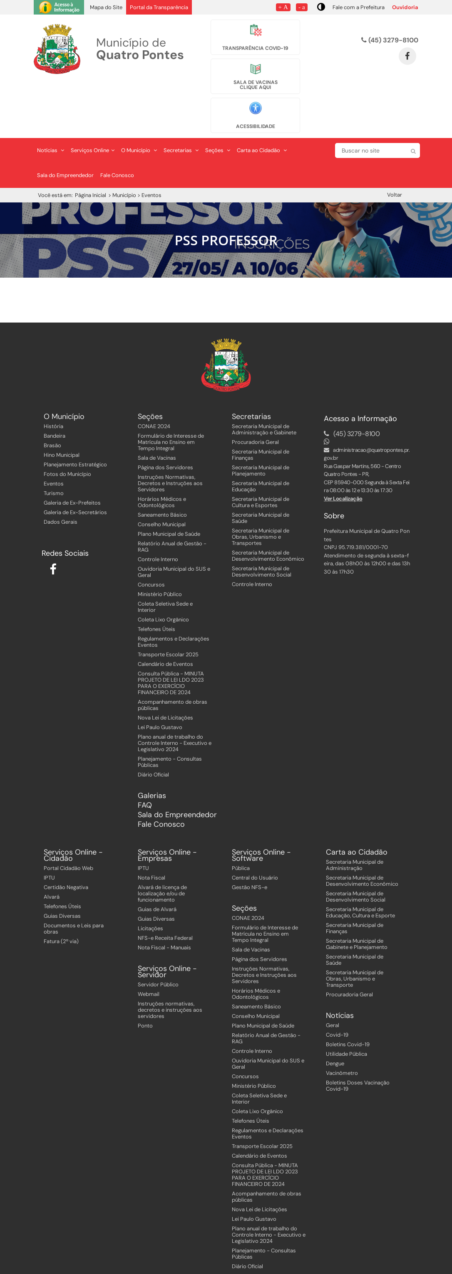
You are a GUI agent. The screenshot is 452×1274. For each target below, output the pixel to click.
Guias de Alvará (157, 861)
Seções (217, 101)
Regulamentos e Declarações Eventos (173, 592)
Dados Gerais (60, 473)
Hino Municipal (61, 406)
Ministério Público (160, 545)
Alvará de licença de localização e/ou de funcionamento (162, 844)
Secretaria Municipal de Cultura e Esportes (260, 453)
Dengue (335, 1015)
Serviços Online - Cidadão (73, 807)
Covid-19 (337, 986)
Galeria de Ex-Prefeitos (72, 454)
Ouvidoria (405, 7)
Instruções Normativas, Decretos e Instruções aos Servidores (170, 434)
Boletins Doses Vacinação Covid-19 (358, 1037)
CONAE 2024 (154, 377)
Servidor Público (158, 936)
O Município (139, 101)
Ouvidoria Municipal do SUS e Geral (174, 523)
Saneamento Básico (162, 466)
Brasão (52, 396)
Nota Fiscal (151, 829)
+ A (283, 7)
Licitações (150, 880)
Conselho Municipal (162, 475)
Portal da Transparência (159, 7)
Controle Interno (158, 510)
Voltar (394, 146)
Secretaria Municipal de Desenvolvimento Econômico (268, 506)
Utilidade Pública (346, 1005)
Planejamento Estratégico (75, 415)
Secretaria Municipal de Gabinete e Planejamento (356, 895)
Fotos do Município (67, 425)
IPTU (49, 829)
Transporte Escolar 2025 (168, 605)
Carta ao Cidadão (262, 101)
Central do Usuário (255, 829)
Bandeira (54, 387)
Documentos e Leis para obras (74, 880)
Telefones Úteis (156, 580)
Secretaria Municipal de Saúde (260, 469)
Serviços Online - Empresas (167, 807)
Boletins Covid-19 (348, 996)
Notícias (50, 101)
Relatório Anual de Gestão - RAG (172, 497)
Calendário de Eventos (165, 615)
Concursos (151, 535)
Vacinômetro (342, 1024)
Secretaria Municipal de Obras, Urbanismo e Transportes (260, 487)
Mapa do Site (106, 7)
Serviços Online (92, 101)
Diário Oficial (153, 725)
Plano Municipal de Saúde (169, 485)
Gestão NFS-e (249, 838)
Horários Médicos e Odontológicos (162, 453)
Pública (241, 819)
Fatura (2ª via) (61, 893)
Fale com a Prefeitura (359, 7)
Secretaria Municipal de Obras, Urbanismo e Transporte (354, 930)
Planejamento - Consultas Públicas (170, 713)
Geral (332, 976)
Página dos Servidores (165, 418)
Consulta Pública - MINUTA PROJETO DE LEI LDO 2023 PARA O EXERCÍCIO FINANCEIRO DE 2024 (171, 633)
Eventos (54, 434)
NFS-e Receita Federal (165, 889)
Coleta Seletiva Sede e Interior (165, 558)
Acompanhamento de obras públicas (172, 656)
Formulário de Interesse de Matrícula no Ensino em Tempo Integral (171, 393)
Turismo (54, 444)
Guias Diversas (62, 867)
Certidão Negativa (66, 838)
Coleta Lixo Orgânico (163, 570)
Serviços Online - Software (261, 807)
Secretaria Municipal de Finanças (260, 405)
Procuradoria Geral (255, 393)
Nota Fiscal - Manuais (164, 899)
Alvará (52, 848)
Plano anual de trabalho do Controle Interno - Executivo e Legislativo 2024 (174, 694)
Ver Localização (343, 449)
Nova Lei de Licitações (165, 668)
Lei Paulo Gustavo (160, 678)
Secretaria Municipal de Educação (260, 437)
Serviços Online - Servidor (167, 923)
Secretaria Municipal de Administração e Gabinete (264, 380)
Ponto (145, 977)
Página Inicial (90, 146)
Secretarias (181, 101)
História (53, 377)
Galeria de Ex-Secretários (75, 463)
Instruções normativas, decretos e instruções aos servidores (170, 961)
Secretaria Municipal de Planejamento (260, 421)
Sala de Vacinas (157, 409)
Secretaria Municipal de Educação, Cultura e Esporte (360, 864)
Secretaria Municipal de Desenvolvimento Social (261, 522)
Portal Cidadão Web (68, 819)
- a (301, 7)
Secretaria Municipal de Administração (354, 816)
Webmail (148, 945)
